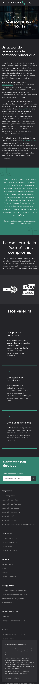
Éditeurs (5, 617)
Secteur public (8, 564)
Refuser (16, 678)
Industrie (5, 572)
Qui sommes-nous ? (10, 538)
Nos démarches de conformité (14, 591)
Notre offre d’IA (8, 516)
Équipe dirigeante (9, 542)
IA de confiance (8, 603)
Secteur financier (9, 577)
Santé (4, 568)
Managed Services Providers (13, 621)
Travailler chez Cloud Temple (13, 635)
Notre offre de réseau (10, 508)
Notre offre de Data (9, 520)
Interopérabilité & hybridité (13, 599)
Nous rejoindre (8, 639)
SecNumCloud (25, 109)
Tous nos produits (9, 496)
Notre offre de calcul (10, 500)
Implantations (7, 546)
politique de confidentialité (18, 673)
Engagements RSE (9, 550)
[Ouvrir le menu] (35, 3)
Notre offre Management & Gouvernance (19, 524)
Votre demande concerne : (14, 474)
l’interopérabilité (29, 140)
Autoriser (8, 678)
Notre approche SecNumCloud (14, 595)
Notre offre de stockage (11, 504)
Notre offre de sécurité (11, 512)
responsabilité (7, 85)
